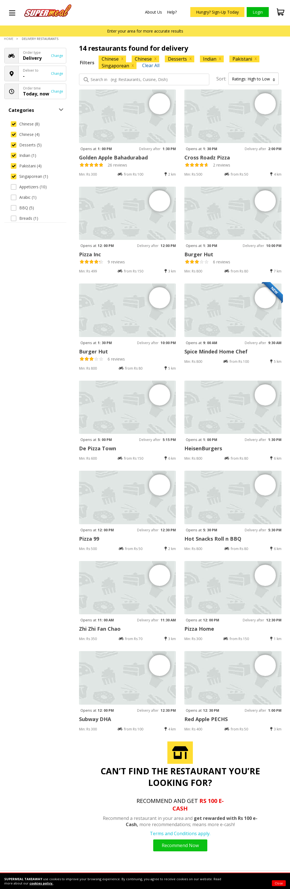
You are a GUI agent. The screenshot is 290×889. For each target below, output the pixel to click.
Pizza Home (199, 628)
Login (258, 12)
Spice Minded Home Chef (216, 351)
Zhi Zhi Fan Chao (100, 628)
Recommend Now (180, 845)
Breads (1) (24, 218)
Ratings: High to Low (253, 79)
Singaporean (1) (29, 176)
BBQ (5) (22, 207)
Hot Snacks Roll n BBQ (212, 538)
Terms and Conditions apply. (180, 833)
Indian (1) (23, 155)
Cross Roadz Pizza (207, 157)
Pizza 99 (89, 538)
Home (8, 39)
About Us (153, 12)
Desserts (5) (26, 145)
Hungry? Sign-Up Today (217, 12)
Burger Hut (198, 254)
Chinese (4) (25, 134)
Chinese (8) (25, 124)
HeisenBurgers (203, 448)
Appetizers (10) (29, 186)
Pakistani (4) (26, 166)
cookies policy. (41, 883)
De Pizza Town (97, 448)
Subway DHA (95, 719)
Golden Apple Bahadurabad (113, 157)
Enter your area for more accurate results (145, 31)
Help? (172, 12)
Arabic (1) (24, 197)
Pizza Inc (90, 254)
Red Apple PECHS (206, 719)
